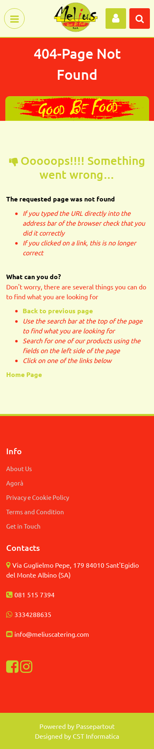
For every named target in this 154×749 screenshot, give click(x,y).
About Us (19, 468)
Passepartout (95, 726)
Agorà (14, 483)
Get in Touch (23, 526)
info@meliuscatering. (45, 634)
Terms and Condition (35, 512)
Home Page (25, 374)
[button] (116, 18)
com (83, 634)
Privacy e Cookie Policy (37, 497)
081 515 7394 (34, 594)
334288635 (34, 614)
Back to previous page (58, 310)
